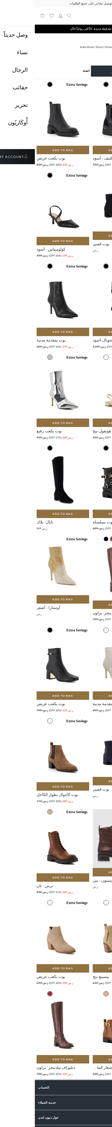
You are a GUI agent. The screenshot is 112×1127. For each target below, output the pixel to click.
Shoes (73, 47)
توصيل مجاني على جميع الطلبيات (56, 3)
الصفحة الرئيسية (99, 49)
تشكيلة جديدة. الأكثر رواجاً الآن (56, 28)
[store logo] (84, 16)
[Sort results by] (29, 71)
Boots (64, 47)
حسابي (26, 16)
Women (83, 47)
